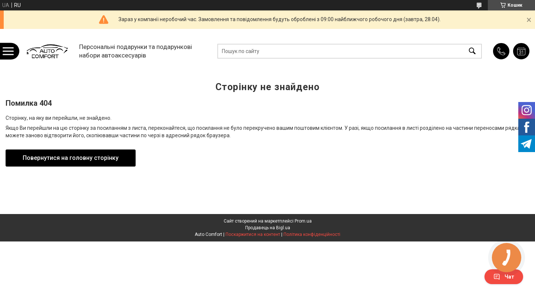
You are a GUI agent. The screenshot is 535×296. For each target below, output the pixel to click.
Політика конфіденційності (311, 234)
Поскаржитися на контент (253, 234)
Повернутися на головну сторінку (71, 157)
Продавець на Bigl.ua (267, 227)
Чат (503, 276)
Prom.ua (303, 221)
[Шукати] (472, 51)
